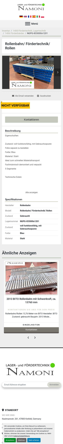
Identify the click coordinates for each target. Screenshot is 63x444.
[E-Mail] (24, 384)
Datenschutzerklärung (21, 436)
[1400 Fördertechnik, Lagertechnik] (29, 30)
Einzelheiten (31, 325)
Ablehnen (21, 440)
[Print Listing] (44, 95)
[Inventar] (6, 30)
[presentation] (28, 337)
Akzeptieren (10, 440)
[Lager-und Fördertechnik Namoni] (31, 370)
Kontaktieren (31, 119)
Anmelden (54, 384)
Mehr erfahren (34, 440)
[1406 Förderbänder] (14, 33)
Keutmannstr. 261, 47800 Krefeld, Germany (21, 419)
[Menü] (27, 23)
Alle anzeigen (31, 192)
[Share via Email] (22, 95)
